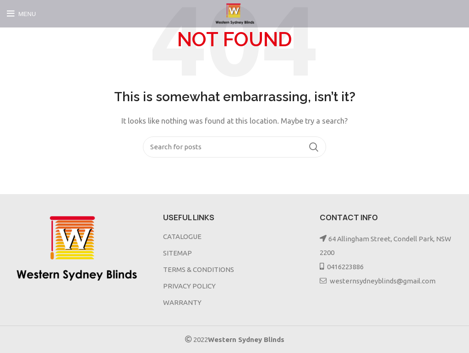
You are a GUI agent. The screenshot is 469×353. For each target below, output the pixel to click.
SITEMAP (177, 253)
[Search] (234, 146)
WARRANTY (182, 302)
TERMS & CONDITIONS (198, 269)
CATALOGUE (182, 236)
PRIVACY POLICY (189, 286)
